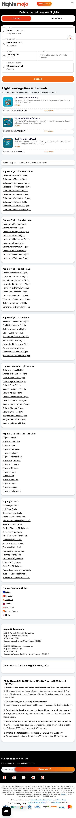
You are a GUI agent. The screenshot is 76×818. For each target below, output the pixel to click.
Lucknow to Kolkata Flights (14, 250)
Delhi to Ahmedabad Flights (15, 400)
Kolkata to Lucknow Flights (14, 329)
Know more (48, 110)
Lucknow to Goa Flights (13, 228)
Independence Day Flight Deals (17, 520)
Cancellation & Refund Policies (35, 802)
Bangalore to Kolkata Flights (15, 416)
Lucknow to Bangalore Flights (16, 231)
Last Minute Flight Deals (13, 558)
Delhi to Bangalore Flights (14, 377)
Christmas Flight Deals (12, 532)
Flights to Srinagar (10, 479)
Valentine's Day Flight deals (15, 536)
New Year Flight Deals (12, 524)
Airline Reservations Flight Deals (17, 570)
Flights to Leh (8, 475)
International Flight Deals (13, 551)
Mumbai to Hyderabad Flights (15, 397)
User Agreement (48, 800)
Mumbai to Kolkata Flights (14, 423)
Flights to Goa (9, 445)
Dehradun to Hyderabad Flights (16, 187)
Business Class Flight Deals (14, 574)
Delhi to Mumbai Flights (13, 370)
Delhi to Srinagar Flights (13, 412)
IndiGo (6, 592)
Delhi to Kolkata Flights (12, 393)
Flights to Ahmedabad (12, 457)
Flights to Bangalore (11, 449)
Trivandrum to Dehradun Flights (16, 299)
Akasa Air (8, 600)
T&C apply (17, 105)
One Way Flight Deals (12, 547)
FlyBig (6, 615)
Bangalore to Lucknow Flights (16, 336)
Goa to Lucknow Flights (13, 333)
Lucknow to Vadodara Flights (15, 258)
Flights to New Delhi (11, 441)
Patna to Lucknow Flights (13, 340)
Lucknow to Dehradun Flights (15, 247)
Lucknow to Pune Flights (13, 243)
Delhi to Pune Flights (12, 385)
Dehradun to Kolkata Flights (15, 202)
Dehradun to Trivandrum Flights (16, 198)
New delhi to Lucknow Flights (15, 321)
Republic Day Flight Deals (14, 517)
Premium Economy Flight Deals (16, 577)
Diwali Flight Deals (10, 505)
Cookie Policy (56, 802)
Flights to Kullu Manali (12, 491)
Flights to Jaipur (10, 483)
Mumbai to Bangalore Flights (15, 374)
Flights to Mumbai (10, 438)
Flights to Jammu (10, 487)
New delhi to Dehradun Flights (16, 288)
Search (38, 79)
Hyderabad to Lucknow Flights (16, 344)
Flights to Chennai (10, 468)
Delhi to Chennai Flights (13, 408)
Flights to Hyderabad (12, 460)
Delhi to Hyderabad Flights (14, 381)
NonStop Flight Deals (12, 555)
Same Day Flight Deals (12, 566)
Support (63, 794)
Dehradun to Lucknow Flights (15, 194)
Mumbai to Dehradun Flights (15, 273)
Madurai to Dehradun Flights (15, 276)
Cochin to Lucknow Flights (14, 325)
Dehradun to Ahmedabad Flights (17, 209)
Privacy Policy (61, 800)
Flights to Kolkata (10, 453)
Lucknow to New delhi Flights (15, 254)
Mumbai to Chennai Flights (14, 389)
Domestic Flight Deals (12, 539)
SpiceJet (7, 596)
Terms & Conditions (37, 800)
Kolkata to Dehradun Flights (15, 303)
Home (5, 162)
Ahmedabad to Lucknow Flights (16, 355)
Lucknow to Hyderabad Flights (16, 239)
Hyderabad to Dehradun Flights (16, 284)
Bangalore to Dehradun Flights (16, 280)
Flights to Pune (9, 472)
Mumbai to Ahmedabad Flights (16, 404)
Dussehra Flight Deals (12, 513)
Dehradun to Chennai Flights (15, 190)
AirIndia (7, 604)
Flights (13, 162)
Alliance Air (8, 607)
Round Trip (57, 18)
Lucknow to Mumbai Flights (14, 224)
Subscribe (44, 769)
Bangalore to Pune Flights (14, 419)
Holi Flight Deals (10, 509)
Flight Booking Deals (12, 562)
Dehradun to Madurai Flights (15, 179)
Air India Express (10, 611)
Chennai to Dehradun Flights (15, 292)
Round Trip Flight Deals (13, 543)
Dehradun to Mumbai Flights (15, 175)
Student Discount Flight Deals (15, 528)
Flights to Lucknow (11, 464)
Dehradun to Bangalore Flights (16, 183)
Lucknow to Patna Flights (13, 235)
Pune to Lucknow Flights (13, 348)
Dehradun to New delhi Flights (16, 206)
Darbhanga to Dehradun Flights (16, 307)
